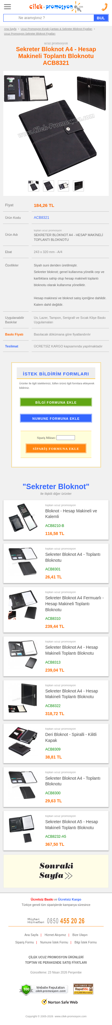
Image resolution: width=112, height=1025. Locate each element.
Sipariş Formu (24, 942)
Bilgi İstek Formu (85, 942)
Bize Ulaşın (80, 935)
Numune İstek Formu (54, 942)
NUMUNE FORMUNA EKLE (56, 418)
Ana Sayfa (10, 28)
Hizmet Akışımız (55, 935)
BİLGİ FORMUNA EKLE (56, 402)
